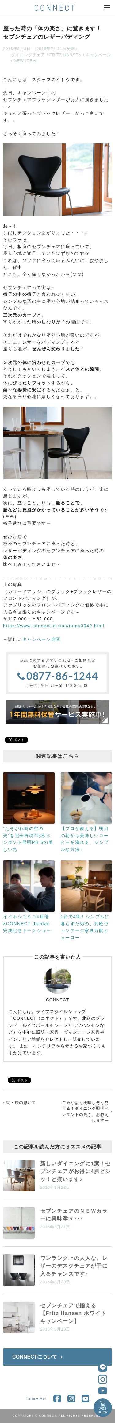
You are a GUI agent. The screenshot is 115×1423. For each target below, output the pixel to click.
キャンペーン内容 (41, 639)
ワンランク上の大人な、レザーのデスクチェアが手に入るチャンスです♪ (74, 1266)
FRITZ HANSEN (65, 55)
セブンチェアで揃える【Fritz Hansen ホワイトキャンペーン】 (73, 1313)
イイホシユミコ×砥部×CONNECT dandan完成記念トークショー (27, 923)
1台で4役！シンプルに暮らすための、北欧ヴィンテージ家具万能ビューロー (85, 927)
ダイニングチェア (28, 55)
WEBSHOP (103, 1410)
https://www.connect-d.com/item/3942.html (53, 625)
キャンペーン (98, 55)
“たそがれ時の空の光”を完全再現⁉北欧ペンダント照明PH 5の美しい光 (28, 839)
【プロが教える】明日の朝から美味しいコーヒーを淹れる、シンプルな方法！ (85, 839)
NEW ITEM (25, 60)
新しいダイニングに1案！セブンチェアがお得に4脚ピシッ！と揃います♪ (75, 1171)
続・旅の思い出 (21, 1102)
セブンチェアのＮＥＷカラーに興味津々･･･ (74, 1215)
